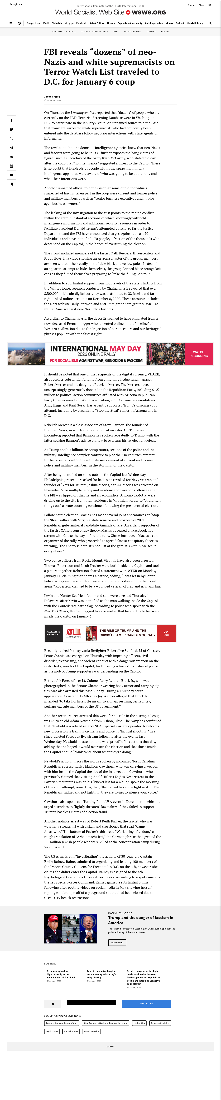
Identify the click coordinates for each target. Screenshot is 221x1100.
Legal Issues (52, 1031)
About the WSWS (132, 31)
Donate (165, 31)
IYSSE (116, 31)
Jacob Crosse (52, 96)
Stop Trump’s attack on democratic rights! (106, 1023)
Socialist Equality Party (94, 31)
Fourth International (64, 31)
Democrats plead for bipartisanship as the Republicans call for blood (61, 974)
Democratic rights (160, 1023)
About (202, 5)
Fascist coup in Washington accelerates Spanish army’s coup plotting (101, 974)
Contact (192, 5)
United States (71, 1031)
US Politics (139, 1023)
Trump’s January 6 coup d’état (61, 1023)
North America (91, 1031)
